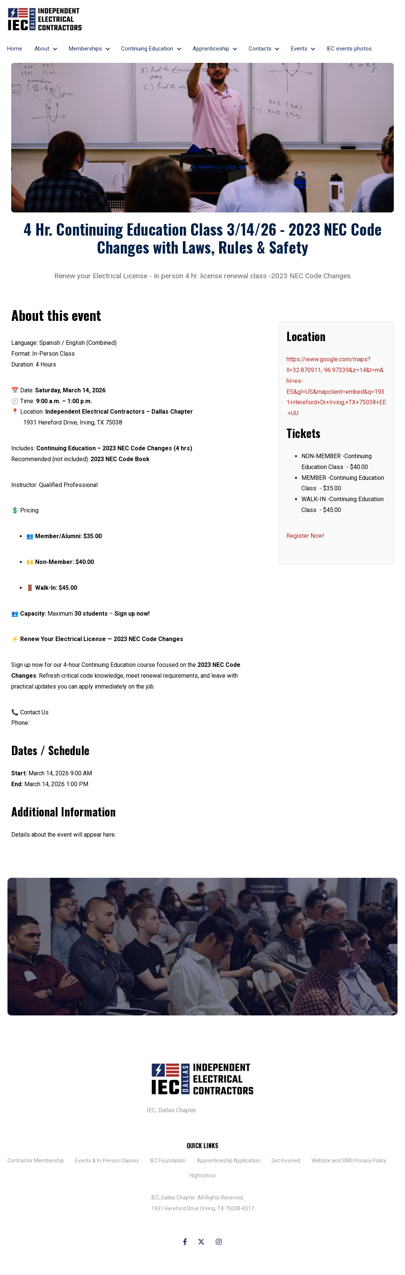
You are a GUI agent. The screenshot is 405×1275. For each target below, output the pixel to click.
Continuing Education (147, 48)
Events (299, 48)
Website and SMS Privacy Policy (349, 1161)
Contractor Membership (35, 1161)
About (41, 48)
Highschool (202, 1176)
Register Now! (305, 535)
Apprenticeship (211, 48)
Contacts (260, 48)
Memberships (85, 48)
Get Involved (285, 1161)
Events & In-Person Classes (107, 1161)
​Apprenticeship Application (228, 1161)
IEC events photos (349, 48)
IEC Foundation (167, 1161)
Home (14, 48)
